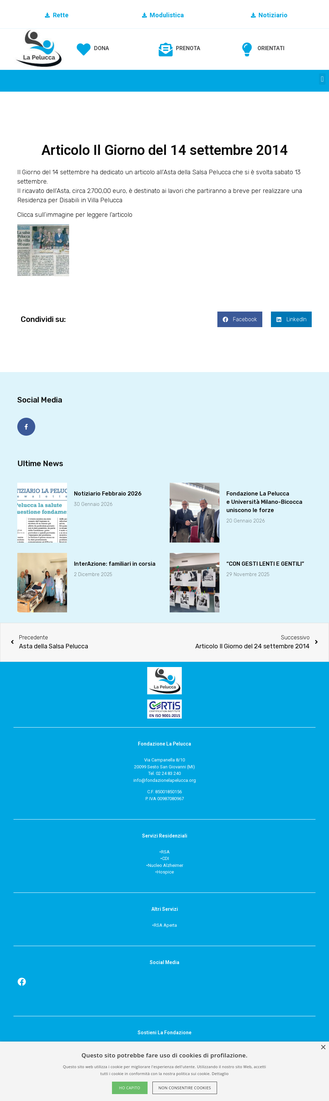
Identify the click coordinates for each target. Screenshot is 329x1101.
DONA (101, 48)
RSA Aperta (165, 923)
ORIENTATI (270, 48)
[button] (322, 79)
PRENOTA (188, 48)
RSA (165, 850)
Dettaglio (220, 1073)
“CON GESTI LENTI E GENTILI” (265, 562)
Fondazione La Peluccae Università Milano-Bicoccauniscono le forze (264, 500)
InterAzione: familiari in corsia (115, 562)
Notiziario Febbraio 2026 (108, 492)
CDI (165, 857)
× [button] (323, 1047)
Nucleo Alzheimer (165, 864)
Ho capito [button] (129, 1087)
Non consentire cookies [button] (185, 1087)
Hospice (165, 870)
